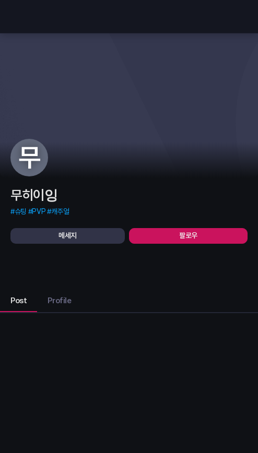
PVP (38, 211)
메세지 (67, 235)
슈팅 (21, 211)
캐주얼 (60, 211)
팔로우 (188, 235)
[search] (237, 16)
